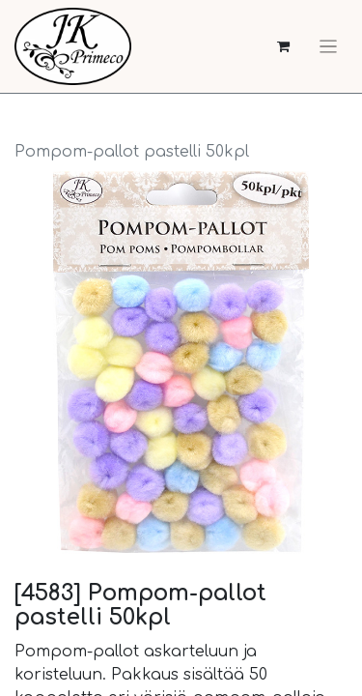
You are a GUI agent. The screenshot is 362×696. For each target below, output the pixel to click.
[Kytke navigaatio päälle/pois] (328, 46)
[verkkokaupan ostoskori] (283, 47)
